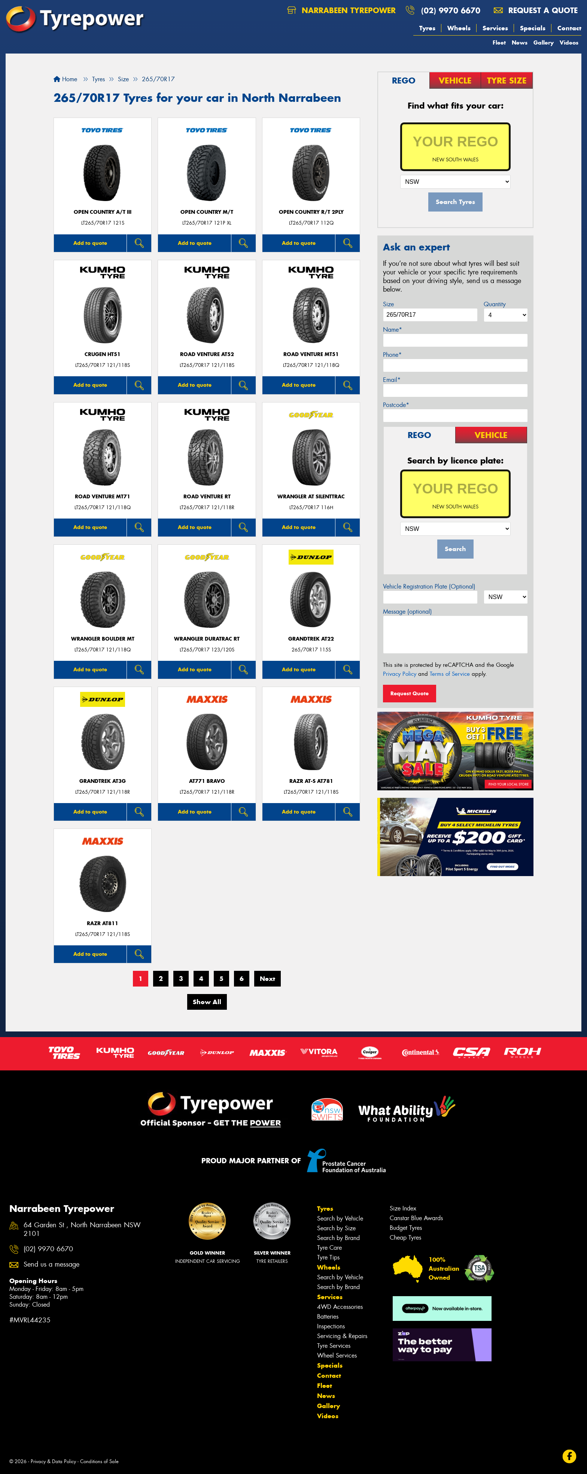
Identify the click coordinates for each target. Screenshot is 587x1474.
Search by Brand (338, 1238)
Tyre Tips (328, 1257)
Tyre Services (333, 1346)
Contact (569, 28)
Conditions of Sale (99, 1461)
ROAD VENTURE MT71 (102, 496)
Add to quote (90, 243)
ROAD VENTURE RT (207, 496)
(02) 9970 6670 (450, 10)
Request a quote (536, 10)
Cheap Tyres (405, 1237)
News (519, 42)
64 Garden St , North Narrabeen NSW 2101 (82, 1229)
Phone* (392, 355)
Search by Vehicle (340, 1218)
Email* (392, 380)
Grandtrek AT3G (102, 781)
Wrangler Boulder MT (102, 639)
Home (65, 79)
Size (388, 304)
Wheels (459, 28)
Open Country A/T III (102, 212)
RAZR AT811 (102, 923)
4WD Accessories (340, 1307)
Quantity (495, 304)
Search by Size (336, 1228)
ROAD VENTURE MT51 (311, 354)
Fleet (499, 42)
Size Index (403, 1208)
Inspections (331, 1326)
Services (495, 28)
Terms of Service (450, 674)
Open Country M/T (206, 212)
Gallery (543, 42)
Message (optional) (407, 612)
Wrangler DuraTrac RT (207, 639)
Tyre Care (329, 1248)
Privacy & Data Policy (53, 1461)
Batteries (327, 1316)
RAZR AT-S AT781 (311, 781)
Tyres (427, 28)
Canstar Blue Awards (416, 1218)
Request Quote (409, 693)
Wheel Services (337, 1355)
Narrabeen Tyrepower (341, 10)
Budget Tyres (406, 1228)
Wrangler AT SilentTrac (311, 496)
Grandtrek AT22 (311, 639)
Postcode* (396, 405)
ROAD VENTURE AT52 (207, 354)
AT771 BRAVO (207, 781)
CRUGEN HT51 (103, 354)
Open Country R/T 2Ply (311, 212)
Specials (532, 28)
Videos (569, 42)
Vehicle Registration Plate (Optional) (429, 586)
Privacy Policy (399, 674)
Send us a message (51, 1264)
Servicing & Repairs (342, 1336)
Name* (392, 330)
